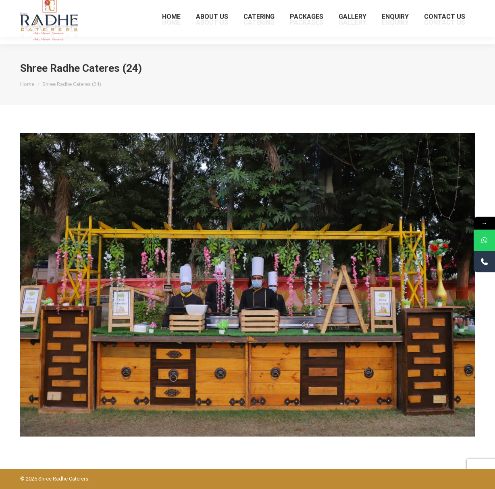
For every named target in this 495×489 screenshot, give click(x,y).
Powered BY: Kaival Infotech (442, 479)
